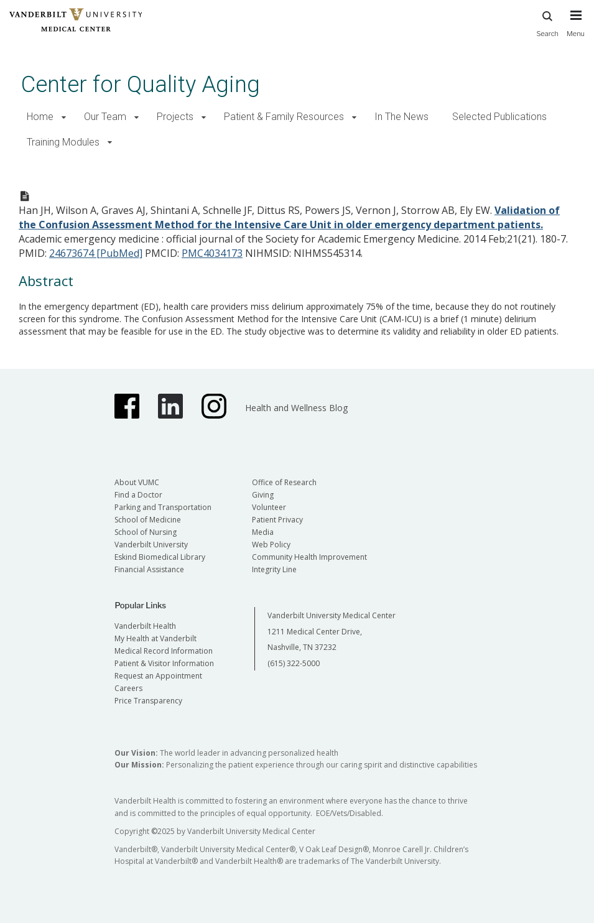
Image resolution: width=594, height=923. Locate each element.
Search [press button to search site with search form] (547, 22)
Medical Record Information (163, 651)
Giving (263, 494)
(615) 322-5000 (293, 663)
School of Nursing (145, 532)
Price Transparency (148, 700)
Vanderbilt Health (145, 626)
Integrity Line (274, 569)
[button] (63, 117)
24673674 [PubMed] (95, 253)
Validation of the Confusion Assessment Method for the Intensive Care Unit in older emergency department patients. (289, 217)
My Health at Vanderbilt (155, 638)
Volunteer (269, 507)
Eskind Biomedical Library (159, 557)
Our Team (105, 117)
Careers (128, 688)
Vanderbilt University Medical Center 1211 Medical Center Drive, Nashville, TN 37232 (331, 631)
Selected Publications (499, 117)
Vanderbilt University (151, 544)
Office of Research (284, 482)
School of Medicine (147, 519)
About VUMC (136, 482)
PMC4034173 (212, 253)
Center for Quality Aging (140, 84)
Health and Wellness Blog (296, 408)
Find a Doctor (138, 494)
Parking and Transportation (162, 507)
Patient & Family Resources (284, 117)
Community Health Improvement (309, 557)
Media (263, 532)
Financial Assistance (149, 569)
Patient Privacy (277, 519)
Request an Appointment (158, 675)
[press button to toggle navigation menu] (576, 29)
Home (40, 117)
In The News (401, 117)
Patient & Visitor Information (164, 663)
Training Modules (63, 142)
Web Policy (271, 544)
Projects (175, 117)
